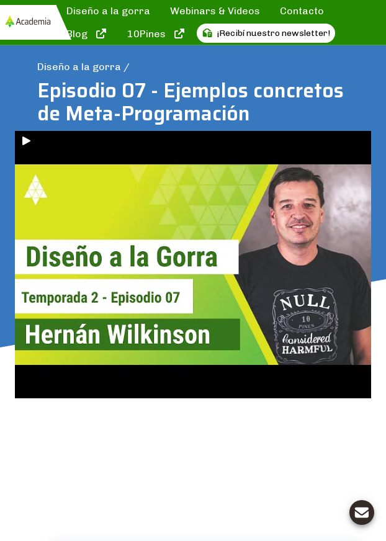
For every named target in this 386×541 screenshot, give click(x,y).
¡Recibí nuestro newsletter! (266, 33)
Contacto (302, 11)
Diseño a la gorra (108, 11)
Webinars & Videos (215, 11)
